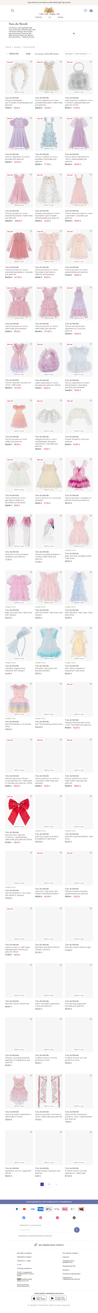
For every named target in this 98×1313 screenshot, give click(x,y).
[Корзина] (91, 10)
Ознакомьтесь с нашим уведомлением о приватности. (35, 1236)
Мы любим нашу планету (49, 1245)
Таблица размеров (24, 1268)
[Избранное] (85, 10)
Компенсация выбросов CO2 (24, 1280)
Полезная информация (71, 1274)
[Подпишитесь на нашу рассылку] (77, 1230)
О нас (19, 1264)
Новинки (38, 17)
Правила (66, 1270)
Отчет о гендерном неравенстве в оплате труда (25, 1273)
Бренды (60, 17)
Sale (49, 17)
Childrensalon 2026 (45, 1305)
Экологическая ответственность (23, 1285)
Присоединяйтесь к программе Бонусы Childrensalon (49, 1202)
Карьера (66, 1257)
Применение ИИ (69, 1266)
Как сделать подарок (70, 1253)
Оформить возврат (24, 1257)
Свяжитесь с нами (24, 1261)
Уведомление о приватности (69, 1261)
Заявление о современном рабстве (71, 1278)
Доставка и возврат (24, 1253)
